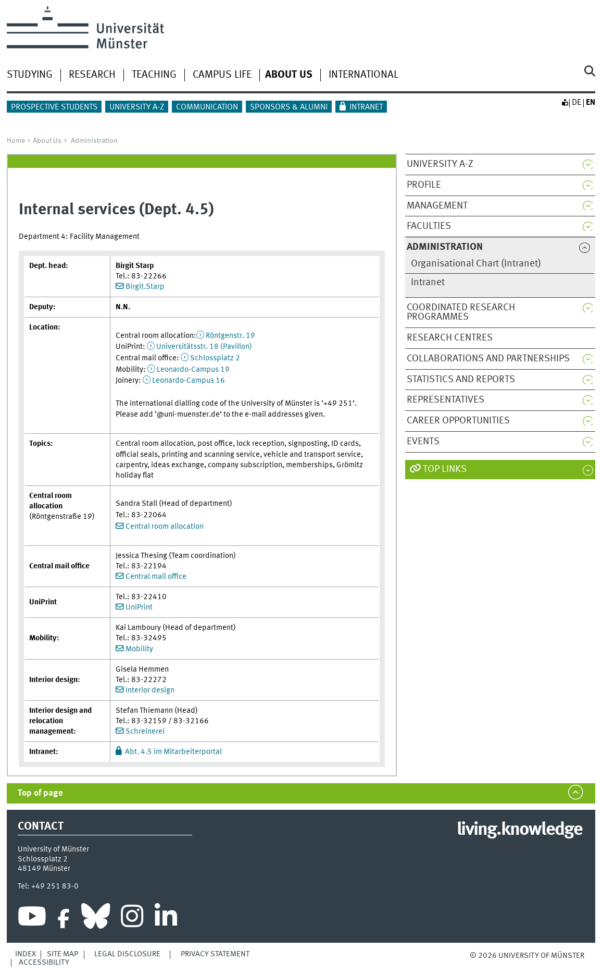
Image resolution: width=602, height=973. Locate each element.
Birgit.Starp (145, 287)
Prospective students (54, 107)
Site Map (62, 954)
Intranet (366, 107)
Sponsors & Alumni (289, 107)
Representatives (445, 400)
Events (423, 441)
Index (25, 954)
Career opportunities (458, 420)
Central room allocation (165, 526)
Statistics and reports (461, 379)
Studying (30, 75)
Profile (424, 185)
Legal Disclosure (127, 954)
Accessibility (44, 962)
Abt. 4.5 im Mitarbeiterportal (173, 752)
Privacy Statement (215, 954)
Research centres (450, 338)
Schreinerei (145, 731)
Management (437, 206)
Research (92, 75)
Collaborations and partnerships (488, 358)
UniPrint (139, 607)
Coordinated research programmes (461, 312)
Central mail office (156, 577)
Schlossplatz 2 (215, 358)
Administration (94, 140)
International (363, 75)
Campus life (222, 75)
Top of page (40, 793)
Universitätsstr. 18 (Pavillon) (204, 347)
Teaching (154, 75)
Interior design (150, 690)
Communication (207, 107)
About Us (47, 140)
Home (16, 140)
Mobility (139, 649)
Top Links (445, 469)
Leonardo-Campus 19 (193, 370)
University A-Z (136, 107)
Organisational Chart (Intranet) (476, 264)
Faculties (429, 226)
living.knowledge (519, 830)
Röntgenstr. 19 (230, 336)
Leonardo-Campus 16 (188, 380)
